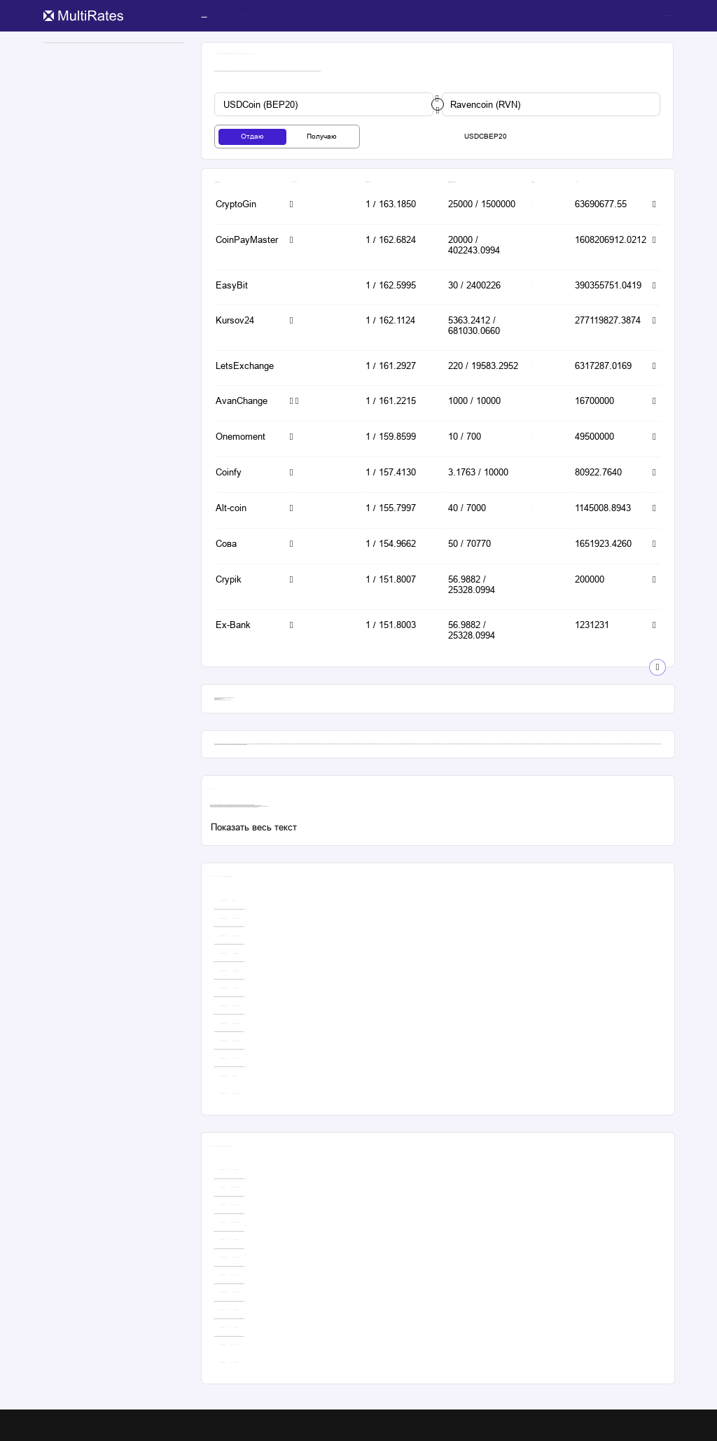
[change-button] (437, 104)
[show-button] (657, 667)
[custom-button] (323, 104)
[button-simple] (245, 205)
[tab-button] (252, 137)
